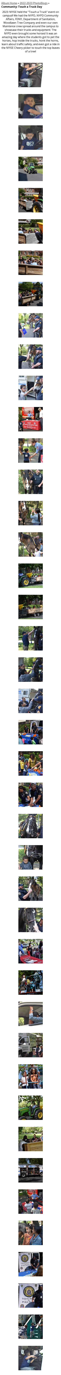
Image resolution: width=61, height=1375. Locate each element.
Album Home (9, 3)
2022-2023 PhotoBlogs (33, 3)
